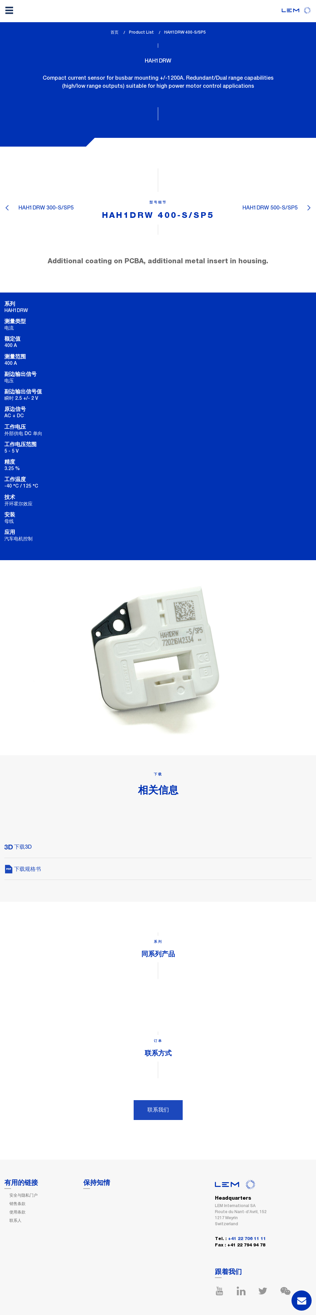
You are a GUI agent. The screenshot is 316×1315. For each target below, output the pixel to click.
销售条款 (17, 1204)
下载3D (18, 847)
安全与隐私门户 (23, 1195)
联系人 (15, 1221)
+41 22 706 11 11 (247, 1239)
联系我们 (158, 1110)
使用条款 (17, 1212)
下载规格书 (22, 869)
